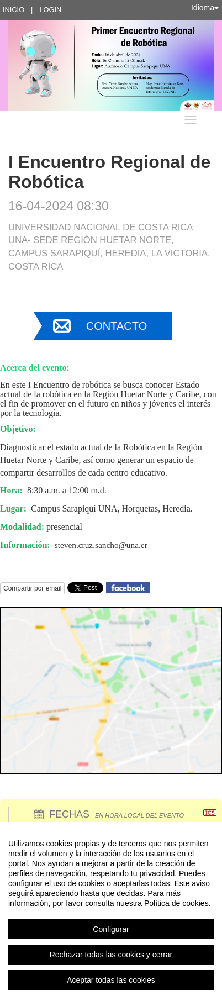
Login (50, 10)
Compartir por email (32, 588)
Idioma (205, 7)
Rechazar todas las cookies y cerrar (111, 954)
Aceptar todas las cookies (111, 980)
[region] (111, 911)
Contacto (116, 326)
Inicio (13, 10)
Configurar (111, 929)
